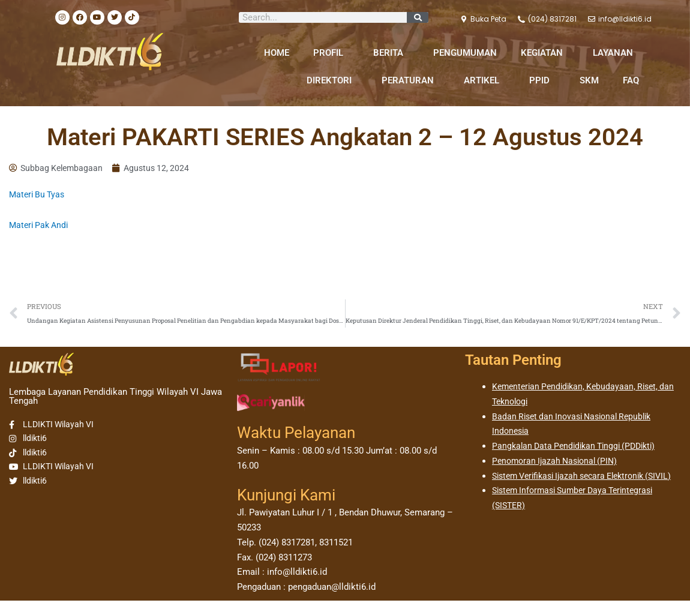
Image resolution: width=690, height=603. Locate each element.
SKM (589, 80)
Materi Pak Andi (41, 226)
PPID (542, 80)
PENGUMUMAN (465, 52)
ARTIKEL (484, 80)
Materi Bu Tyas (38, 195)
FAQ (631, 80)
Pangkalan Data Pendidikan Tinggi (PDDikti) (579, 448)
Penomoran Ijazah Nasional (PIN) (558, 463)
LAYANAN (616, 53)
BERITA (391, 53)
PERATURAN (411, 80)
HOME (276, 52)
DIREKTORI (332, 80)
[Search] (417, 17)
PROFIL (331, 53)
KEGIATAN (545, 53)
